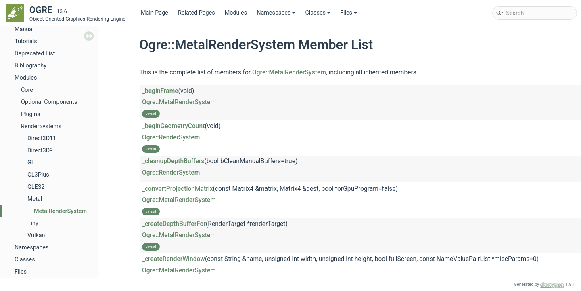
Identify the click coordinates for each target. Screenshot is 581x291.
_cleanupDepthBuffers (173, 161)
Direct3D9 (40, 150)
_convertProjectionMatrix (177, 188)
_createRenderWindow (173, 259)
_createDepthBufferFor (174, 224)
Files (348, 12)
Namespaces (276, 12)
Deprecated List (35, 53)
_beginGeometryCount (173, 126)
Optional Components (49, 102)
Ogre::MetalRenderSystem (289, 72)
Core (27, 89)
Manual (24, 29)
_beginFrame (160, 91)
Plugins (30, 114)
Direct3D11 (41, 138)
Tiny (32, 223)
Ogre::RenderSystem (171, 137)
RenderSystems (41, 126)
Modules (236, 12)
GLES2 (35, 186)
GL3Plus (38, 174)
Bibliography (30, 65)
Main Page (154, 12)
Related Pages (196, 12)
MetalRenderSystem (60, 211)
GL (31, 162)
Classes (317, 12)
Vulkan (36, 235)
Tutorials (26, 41)
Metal (34, 199)
